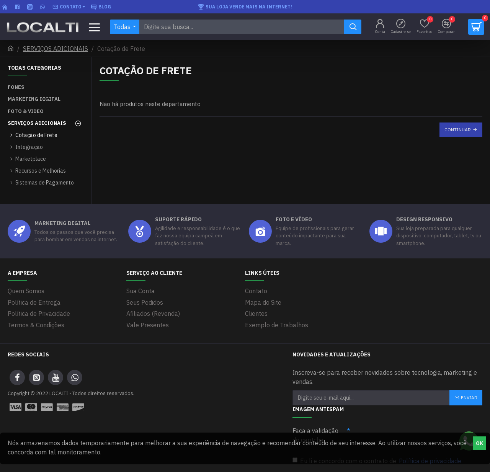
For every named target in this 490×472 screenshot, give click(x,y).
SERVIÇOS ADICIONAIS (55, 48)
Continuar (457, 129)
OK (479, 443)
